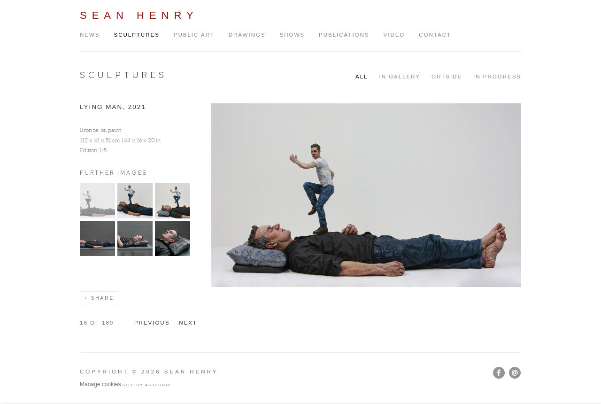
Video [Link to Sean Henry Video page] (394, 35)
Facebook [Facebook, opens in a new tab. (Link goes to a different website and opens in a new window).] (499, 373)
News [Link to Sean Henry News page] (90, 35)
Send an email (515, 373)
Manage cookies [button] (100, 384)
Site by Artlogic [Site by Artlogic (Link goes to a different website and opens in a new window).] (147, 385)
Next (188, 323)
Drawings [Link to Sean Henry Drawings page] (247, 35)
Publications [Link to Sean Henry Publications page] (344, 35)
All (361, 76)
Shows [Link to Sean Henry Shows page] (292, 35)
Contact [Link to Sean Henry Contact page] (435, 35)
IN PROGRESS (497, 76)
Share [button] (102, 298)
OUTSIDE (446, 76)
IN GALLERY (399, 76)
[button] (97, 216)
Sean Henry (139, 15)
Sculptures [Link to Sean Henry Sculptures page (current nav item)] (137, 35)
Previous (152, 323)
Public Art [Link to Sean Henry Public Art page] (194, 35)
